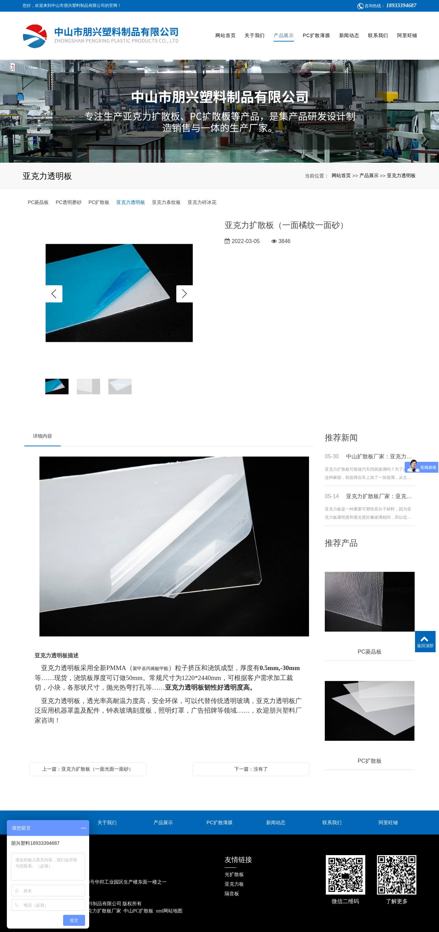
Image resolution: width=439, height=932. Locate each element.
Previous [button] (53, 283)
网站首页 (224, 30)
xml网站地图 (169, 900)
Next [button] (184, 283)
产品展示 (283, 30)
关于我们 (254, 30)
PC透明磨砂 (68, 192)
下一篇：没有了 (251, 758)
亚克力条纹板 (166, 192)
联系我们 (377, 30)
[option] (119, 283)
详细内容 (42, 425)
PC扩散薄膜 (315, 30)
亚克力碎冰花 (202, 192)
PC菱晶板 (38, 192)
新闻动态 (348, 30)
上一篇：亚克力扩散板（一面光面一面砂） (87, 758)
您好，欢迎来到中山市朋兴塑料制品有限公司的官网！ (72, 5)
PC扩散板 (98, 192)
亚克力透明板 (401, 165)
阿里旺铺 (406, 30)
